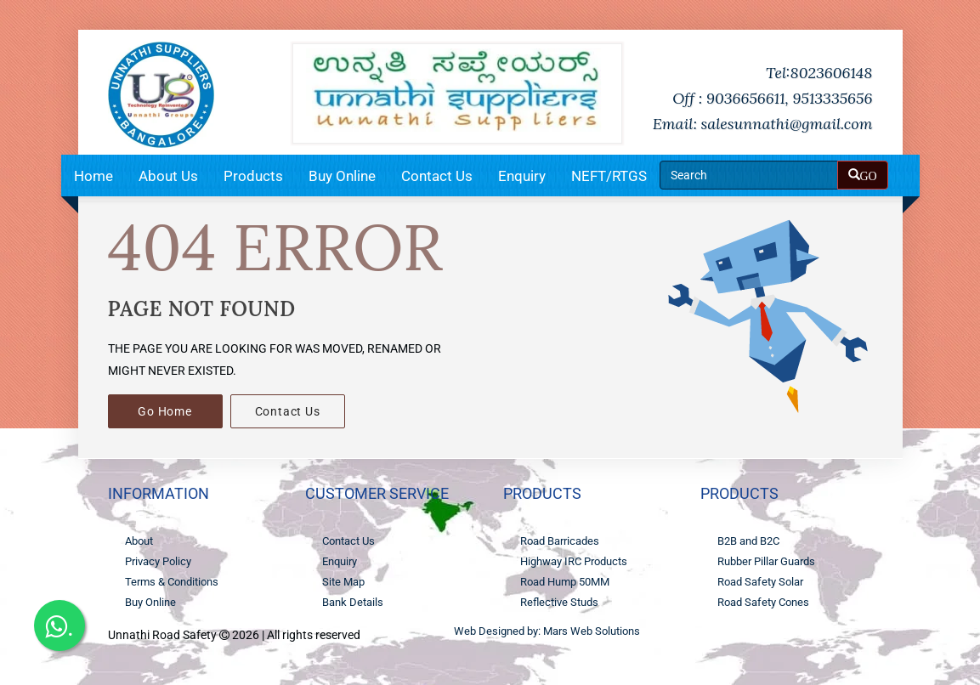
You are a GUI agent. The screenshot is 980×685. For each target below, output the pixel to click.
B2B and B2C (748, 541)
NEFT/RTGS (609, 175)
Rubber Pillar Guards (766, 561)
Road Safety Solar (760, 581)
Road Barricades (559, 541)
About (139, 541)
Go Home (165, 411)
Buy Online (342, 175)
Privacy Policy (158, 561)
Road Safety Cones (763, 602)
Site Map (343, 581)
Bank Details (352, 602)
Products (253, 175)
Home (93, 175)
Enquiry (522, 175)
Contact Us (437, 175)
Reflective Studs (559, 602)
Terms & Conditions (171, 581)
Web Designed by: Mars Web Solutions (547, 631)
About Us (168, 175)
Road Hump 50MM (564, 581)
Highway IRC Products (573, 561)
